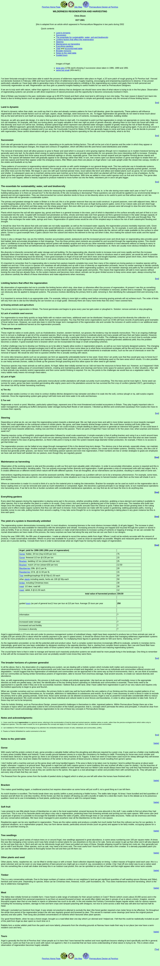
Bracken (23, 561)
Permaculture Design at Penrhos (100, 7)
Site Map (75, 7)
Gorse (22, 554)
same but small (63, 70)
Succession (61, 35)
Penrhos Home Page (54, 7)
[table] (156, 743)
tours (28, 603)
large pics (60, 68)
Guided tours (62, 55)
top (157, 103)
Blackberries (24, 568)
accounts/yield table (73, 48)
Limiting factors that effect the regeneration (75, 39)
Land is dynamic (63, 33)
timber (22, 583)
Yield (58, 48)
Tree (21, 576)
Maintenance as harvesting (68, 44)
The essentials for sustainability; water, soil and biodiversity (82, 37)
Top (156, 949)
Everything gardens (64, 46)
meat (21, 586)
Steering (60, 42)
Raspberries (24, 572)
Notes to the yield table (66, 53)
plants (27, 579)
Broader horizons (63, 51)
